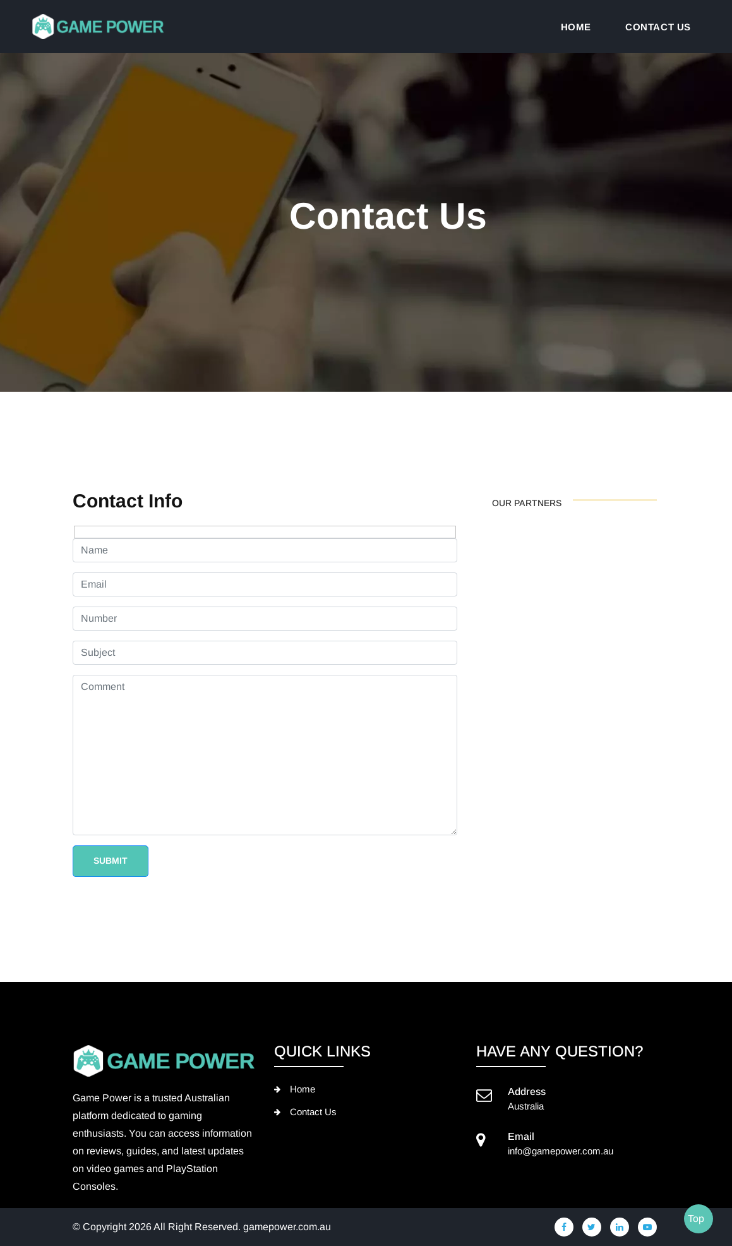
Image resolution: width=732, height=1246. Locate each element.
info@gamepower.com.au (560, 1151)
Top (696, 1218)
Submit (110, 861)
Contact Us (313, 1111)
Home (576, 26)
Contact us (658, 26)
